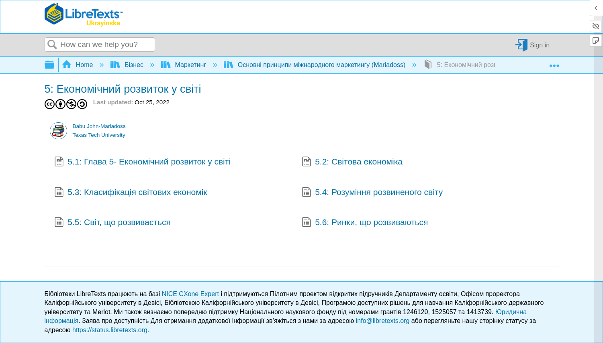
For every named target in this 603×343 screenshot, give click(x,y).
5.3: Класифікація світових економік (130, 193)
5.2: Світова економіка (352, 162)
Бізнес (127, 64)
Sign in (540, 44)
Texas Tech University (98, 135)
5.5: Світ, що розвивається (112, 223)
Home (78, 64)
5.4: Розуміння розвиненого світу (372, 193)
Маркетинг (184, 64)
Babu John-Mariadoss (98, 126)
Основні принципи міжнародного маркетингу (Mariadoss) (315, 64)
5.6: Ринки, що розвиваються (365, 223)
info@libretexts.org (383, 320)
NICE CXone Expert (191, 293)
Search (53, 45)
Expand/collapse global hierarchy (54, 65)
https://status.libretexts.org (109, 330)
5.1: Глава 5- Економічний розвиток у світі (142, 162)
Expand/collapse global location (554, 63)
